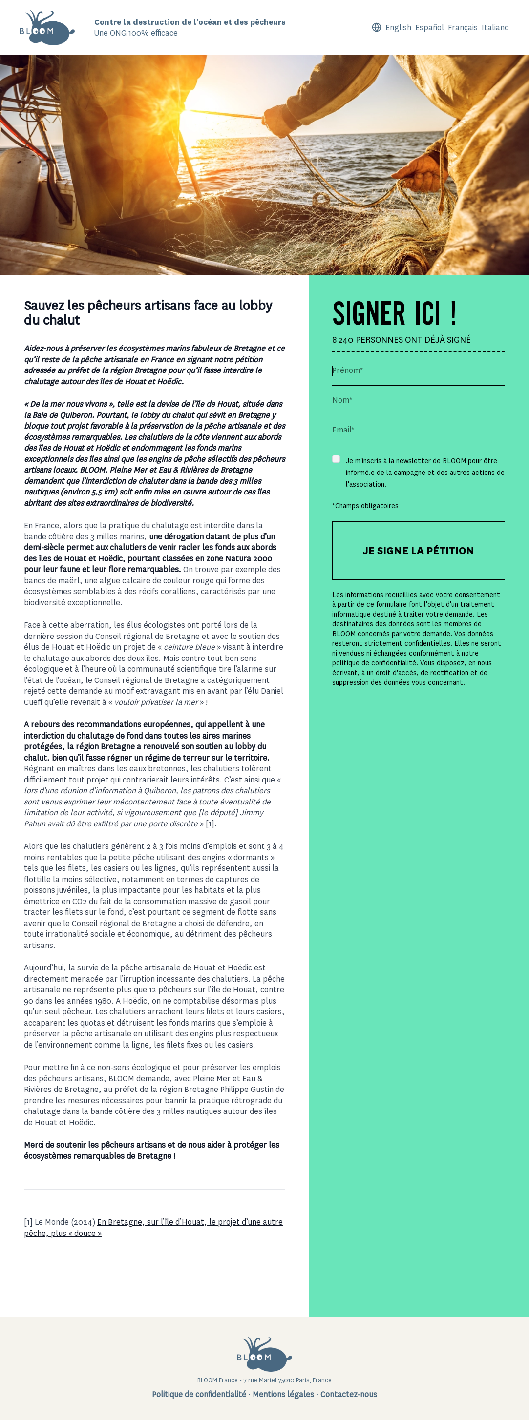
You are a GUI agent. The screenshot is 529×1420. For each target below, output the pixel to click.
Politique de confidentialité (199, 1394)
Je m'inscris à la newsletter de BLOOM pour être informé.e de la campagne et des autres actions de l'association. (425, 472)
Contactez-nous (348, 1394)
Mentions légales (283, 1394)
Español (429, 27)
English (398, 27)
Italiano (495, 27)
